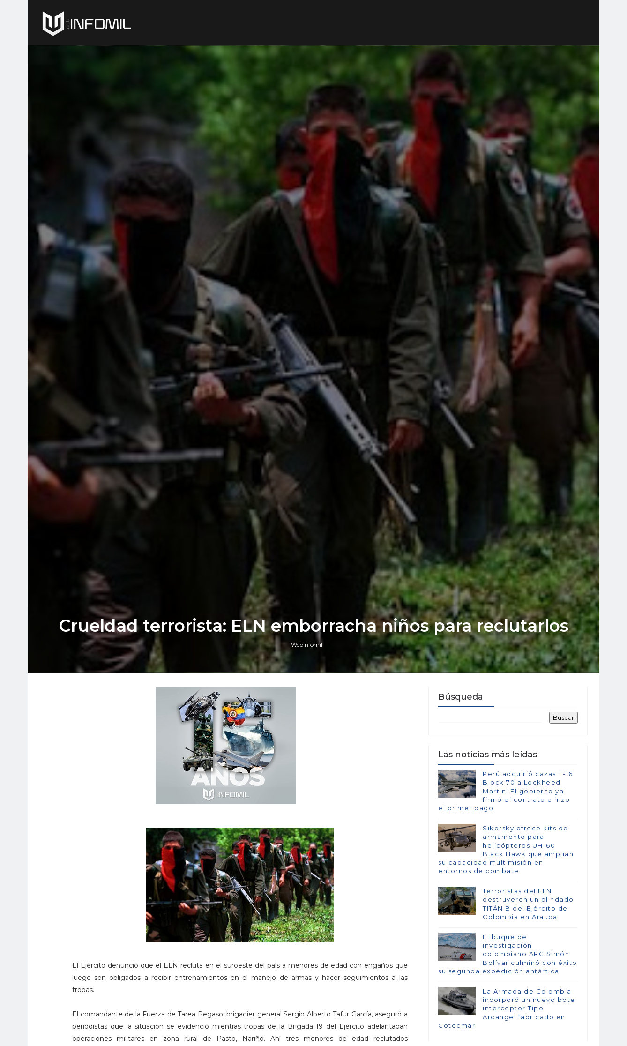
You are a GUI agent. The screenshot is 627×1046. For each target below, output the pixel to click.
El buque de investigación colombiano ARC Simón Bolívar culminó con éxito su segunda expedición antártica (507, 954)
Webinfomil (306, 644)
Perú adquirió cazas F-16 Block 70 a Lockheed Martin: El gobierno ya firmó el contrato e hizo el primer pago (505, 791)
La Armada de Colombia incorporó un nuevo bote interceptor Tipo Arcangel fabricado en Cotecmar (506, 1008)
